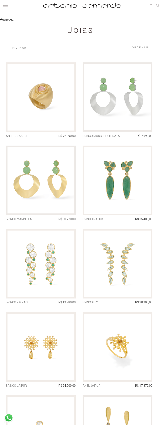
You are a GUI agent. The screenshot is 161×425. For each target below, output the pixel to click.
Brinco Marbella (20, 220)
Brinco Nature (96, 220)
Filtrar (19, 47)
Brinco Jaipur (17, 387)
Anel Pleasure (18, 136)
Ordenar (140, 47)
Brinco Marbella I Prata (103, 136)
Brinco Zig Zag (18, 303)
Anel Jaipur (94, 387)
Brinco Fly (92, 303)
